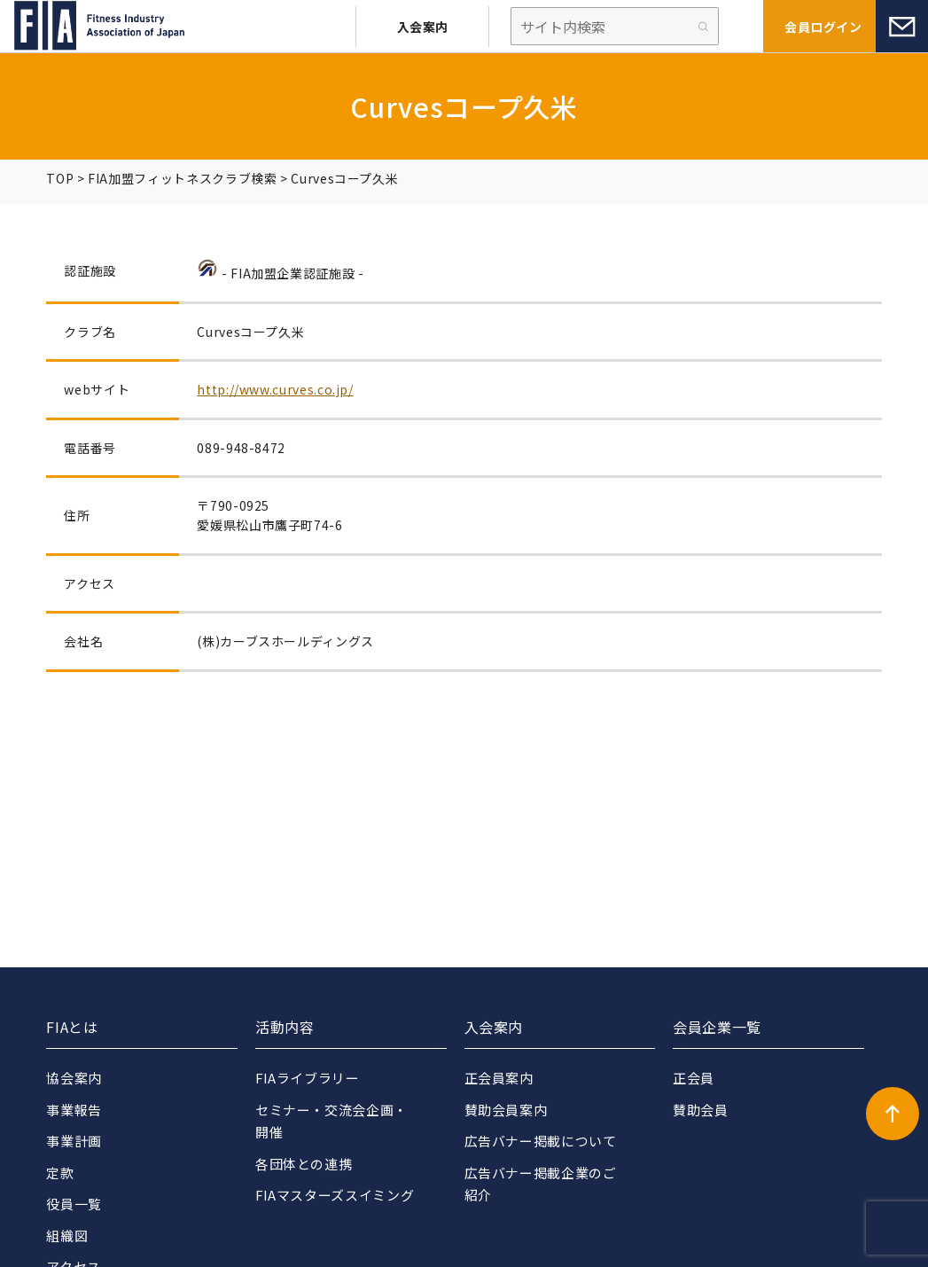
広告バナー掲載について (540, 1140)
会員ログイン (823, 26)
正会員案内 (499, 1077)
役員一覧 (74, 1203)
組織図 (67, 1235)
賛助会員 (701, 1109)
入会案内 (422, 26)
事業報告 (74, 1109)
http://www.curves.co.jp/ (275, 389)
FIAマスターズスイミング (335, 1194)
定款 (60, 1172)
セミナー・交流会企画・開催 (331, 1121)
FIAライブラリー (308, 1077)
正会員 (693, 1077)
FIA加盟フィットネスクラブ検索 (182, 178)
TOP (60, 178)
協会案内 (74, 1077)
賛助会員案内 (506, 1109)
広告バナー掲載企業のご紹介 (540, 1184)
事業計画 (74, 1140)
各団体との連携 (303, 1163)
